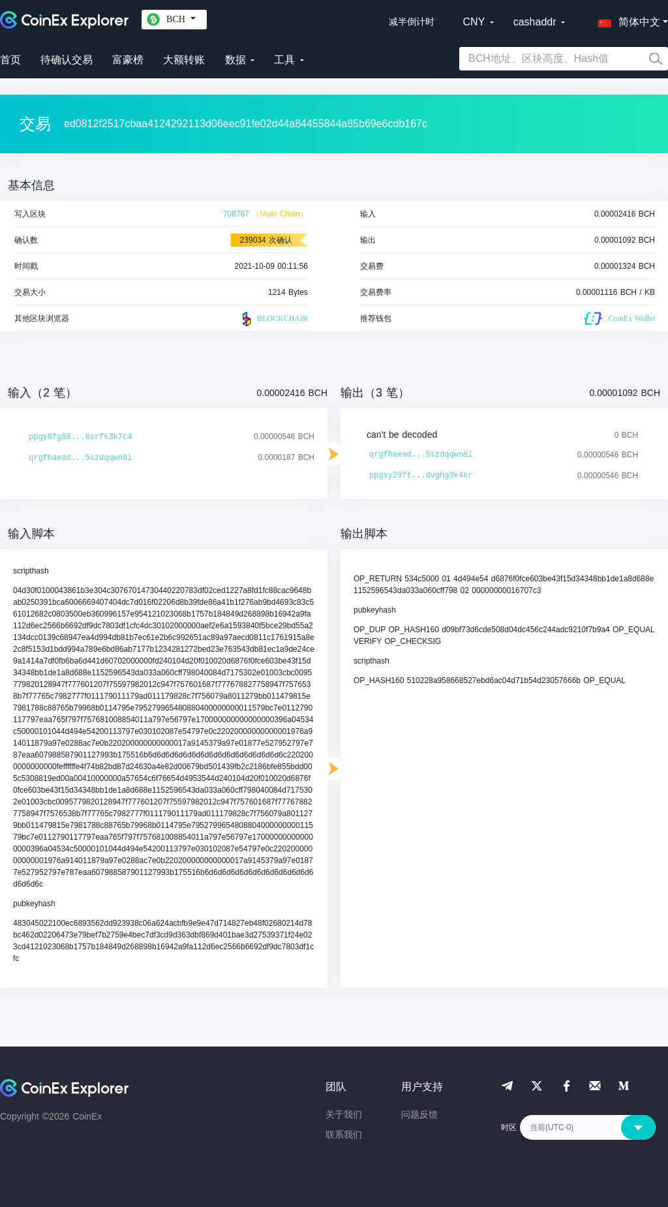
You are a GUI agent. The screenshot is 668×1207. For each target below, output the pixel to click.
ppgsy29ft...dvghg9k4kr (420, 475)
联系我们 (344, 1134)
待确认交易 (66, 59)
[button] (626, 19)
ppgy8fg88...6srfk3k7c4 (80, 437)
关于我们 (344, 1114)
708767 (236, 214)
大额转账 (184, 59)
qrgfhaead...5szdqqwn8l (80, 458)
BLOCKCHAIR (273, 319)
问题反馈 (419, 1114)
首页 (10, 59)
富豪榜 (128, 59)
